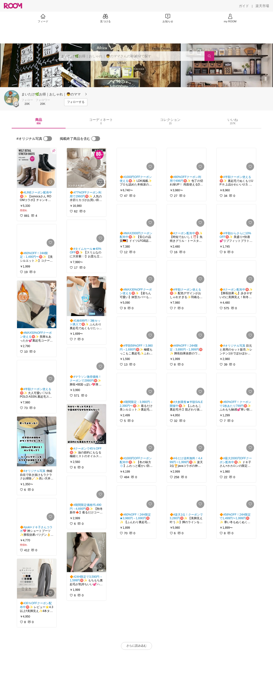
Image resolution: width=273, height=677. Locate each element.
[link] (36, 168)
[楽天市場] (262, 6)
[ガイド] (244, 6)
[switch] (47, 138)
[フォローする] (75, 102)
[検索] (209, 56)
